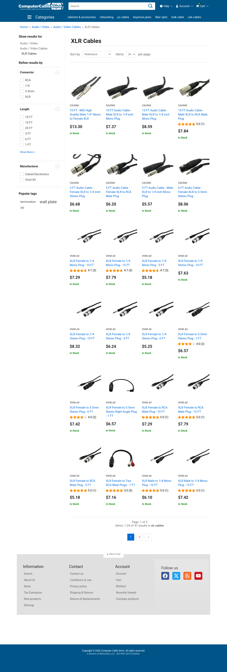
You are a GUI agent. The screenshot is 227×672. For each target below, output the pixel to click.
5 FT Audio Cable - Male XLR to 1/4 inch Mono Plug (157, 192)
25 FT (29, 128)
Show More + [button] (27, 152)
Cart (118, 580)
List (206, 54)
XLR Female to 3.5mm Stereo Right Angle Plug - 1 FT (121, 412)
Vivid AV (30, 179)
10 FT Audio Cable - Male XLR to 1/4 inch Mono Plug (119, 114)
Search (28, 573)
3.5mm (29, 91)
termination (28, 202)
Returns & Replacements (85, 598)
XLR (27, 97)
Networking (107, 17)
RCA (28, 80)
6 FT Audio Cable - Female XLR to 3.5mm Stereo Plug (192, 192)
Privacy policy (78, 586)
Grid (199, 54)
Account (121, 573)
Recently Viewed (126, 592)
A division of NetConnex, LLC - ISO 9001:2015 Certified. (113, 653)
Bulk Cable (178, 17)
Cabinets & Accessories (82, 17)
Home (24, 27)
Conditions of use (80, 580)
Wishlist (121, 586)
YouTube (198, 575)
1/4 (27, 85)
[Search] (150, 6)
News (27, 586)
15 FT (29, 122)
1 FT (28, 144)
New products (32, 598)
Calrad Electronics (37, 174)
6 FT (28, 139)
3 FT (28, 133)
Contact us (76, 573)
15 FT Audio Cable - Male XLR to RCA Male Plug (192, 114)
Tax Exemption (33, 592)
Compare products (127, 598)
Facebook (165, 575)
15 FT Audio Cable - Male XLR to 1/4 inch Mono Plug (155, 114)
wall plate (48, 201)
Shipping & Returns (81, 592)
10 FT (29, 117)
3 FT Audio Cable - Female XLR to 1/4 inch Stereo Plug (85, 192)
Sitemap (29, 605)
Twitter (176, 575)
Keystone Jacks (142, 17)
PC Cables (123, 17)
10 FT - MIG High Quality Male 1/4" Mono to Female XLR (85, 114)
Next (148, 537)
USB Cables (194, 17)
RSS (187, 575)
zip (22, 207)
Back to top (115, 554)
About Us (29, 580)
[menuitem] (166, 6)
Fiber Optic (161, 17)
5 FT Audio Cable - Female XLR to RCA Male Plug (118, 192)
